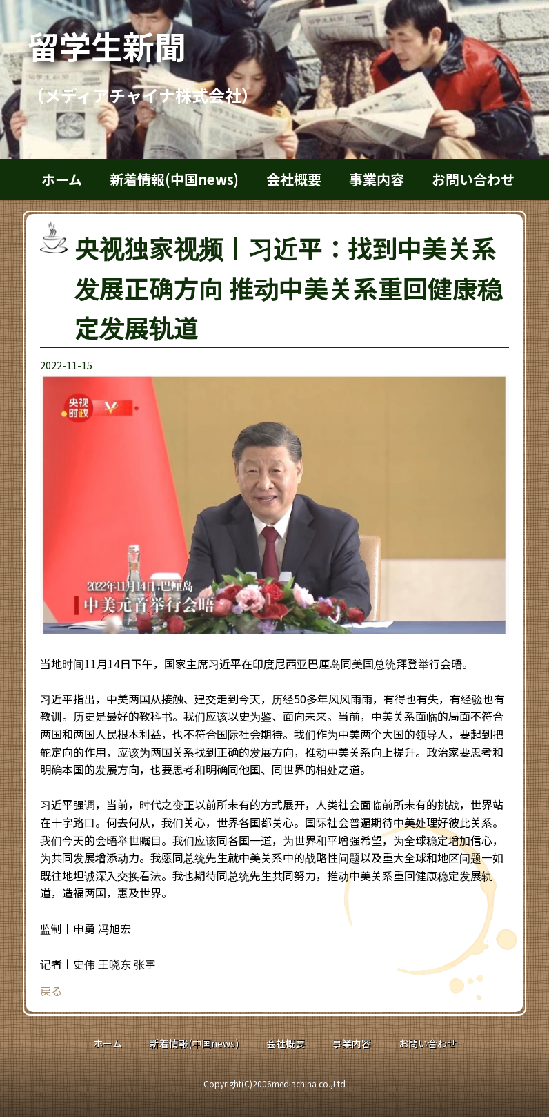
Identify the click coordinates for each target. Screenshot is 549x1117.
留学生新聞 (123, 45)
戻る (51, 990)
